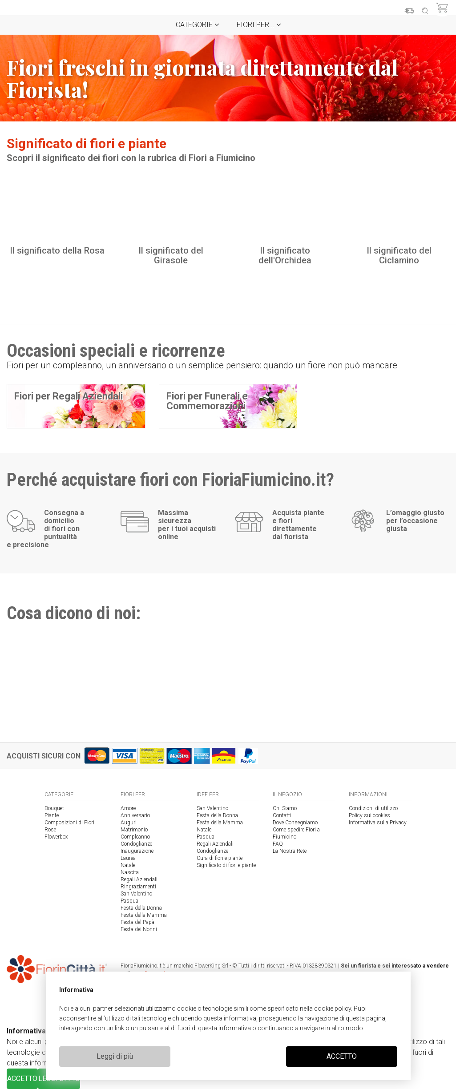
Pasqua (129, 901)
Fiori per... (259, 24)
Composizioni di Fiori (69, 822)
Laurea (128, 858)
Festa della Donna (141, 908)
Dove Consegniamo (295, 822)
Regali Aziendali (139, 879)
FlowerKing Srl (211, 966)
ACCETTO (342, 1056)
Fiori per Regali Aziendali (68, 396)
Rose (50, 830)
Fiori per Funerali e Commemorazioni (207, 401)
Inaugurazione (137, 851)
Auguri (129, 822)
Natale (128, 865)
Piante (51, 815)
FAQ (278, 844)
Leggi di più (115, 1056)
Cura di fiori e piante (219, 858)
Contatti (282, 815)
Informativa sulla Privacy (378, 822)
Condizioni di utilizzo (373, 808)
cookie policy (332, 1008)
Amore (128, 808)
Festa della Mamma (144, 915)
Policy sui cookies (369, 815)
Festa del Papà (137, 922)
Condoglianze (136, 844)
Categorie (197, 24)
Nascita (130, 872)
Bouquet (54, 808)
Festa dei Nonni (139, 929)
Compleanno (135, 837)
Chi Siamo (285, 808)
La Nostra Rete (290, 851)
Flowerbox (56, 837)
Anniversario (135, 815)
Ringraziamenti (138, 886)
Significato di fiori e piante (226, 865)
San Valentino (136, 894)
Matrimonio (134, 830)
